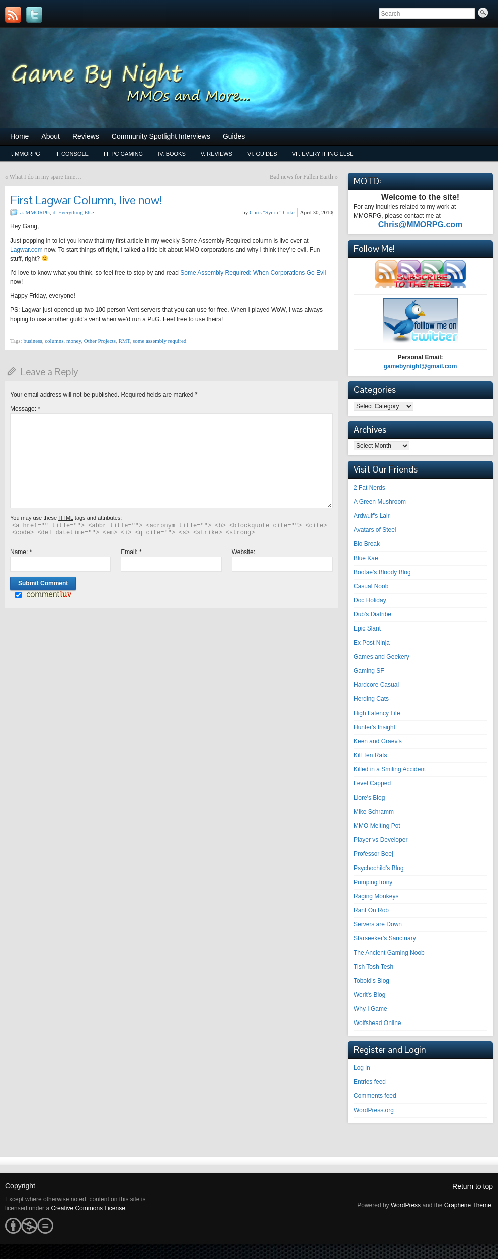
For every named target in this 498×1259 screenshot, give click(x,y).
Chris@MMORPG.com (420, 224)
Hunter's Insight (374, 727)
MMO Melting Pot (377, 825)
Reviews (85, 136)
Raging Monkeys (376, 896)
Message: (25, 408)
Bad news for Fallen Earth (301, 176)
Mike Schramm (374, 811)
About (50, 136)
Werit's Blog (369, 994)
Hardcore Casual (376, 684)
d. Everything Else (73, 212)
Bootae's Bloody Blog (382, 572)
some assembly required (159, 341)
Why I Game (370, 1008)
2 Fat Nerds (369, 487)
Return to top (472, 1186)
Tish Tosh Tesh (373, 966)
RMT (124, 341)
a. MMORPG (35, 212)
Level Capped (372, 783)
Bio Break (367, 543)
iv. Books (172, 154)
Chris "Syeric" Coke (272, 212)
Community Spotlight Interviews (161, 136)
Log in (362, 1067)
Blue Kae (366, 558)
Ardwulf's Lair (372, 515)
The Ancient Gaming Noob (389, 952)
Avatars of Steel (375, 529)
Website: (243, 552)
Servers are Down (378, 924)
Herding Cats (371, 698)
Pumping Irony (373, 882)
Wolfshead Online (377, 1023)
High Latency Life (377, 713)
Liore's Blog (369, 797)
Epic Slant (367, 628)
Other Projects (100, 341)
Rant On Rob (371, 910)
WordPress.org (374, 1110)
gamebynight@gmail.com (420, 366)
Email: (131, 552)
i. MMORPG (25, 154)
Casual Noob (371, 586)
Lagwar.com (26, 249)
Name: (21, 552)
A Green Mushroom (380, 501)
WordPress (406, 1205)
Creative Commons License (88, 1208)
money (73, 341)
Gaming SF (369, 670)
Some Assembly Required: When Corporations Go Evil (253, 272)
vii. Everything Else (323, 154)
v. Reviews (216, 154)
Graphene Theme (467, 1205)
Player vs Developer (380, 839)
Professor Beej (373, 853)
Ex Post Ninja (372, 642)
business (32, 341)
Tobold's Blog (371, 980)
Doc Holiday (370, 600)
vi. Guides (262, 154)
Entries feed (370, 1081)
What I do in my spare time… (45, 176)
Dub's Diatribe (372, 614)
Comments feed (375, 1095)
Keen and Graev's (378, 741)
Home (19, 136)
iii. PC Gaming (123, 154)
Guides (234, 136)
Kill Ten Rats (370, 755)
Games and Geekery (381, 656)
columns (54, 341)
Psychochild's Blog (379, 868)
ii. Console (72, 154)
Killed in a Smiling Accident (390, 769)
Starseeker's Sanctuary (385, 938)
